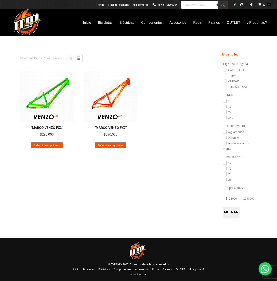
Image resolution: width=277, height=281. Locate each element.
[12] (224, 162)
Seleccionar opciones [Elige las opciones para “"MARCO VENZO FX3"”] (47, 145)
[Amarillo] (224, 137)
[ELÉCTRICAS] (227, 86)
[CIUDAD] (224, 80)
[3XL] (224, 117)
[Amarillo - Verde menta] (224, 142)
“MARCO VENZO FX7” (110, 128)
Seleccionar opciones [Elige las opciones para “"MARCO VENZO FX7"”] (111, 145)
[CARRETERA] (224, 69)
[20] (224, 173)
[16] (224, 106)
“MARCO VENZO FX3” (47, 128)
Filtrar (231, 212)
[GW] (227, 75)
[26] (224, 179)
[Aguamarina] (224, 131)
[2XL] (224, 111)
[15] (224, 100)
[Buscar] (223, 5)
